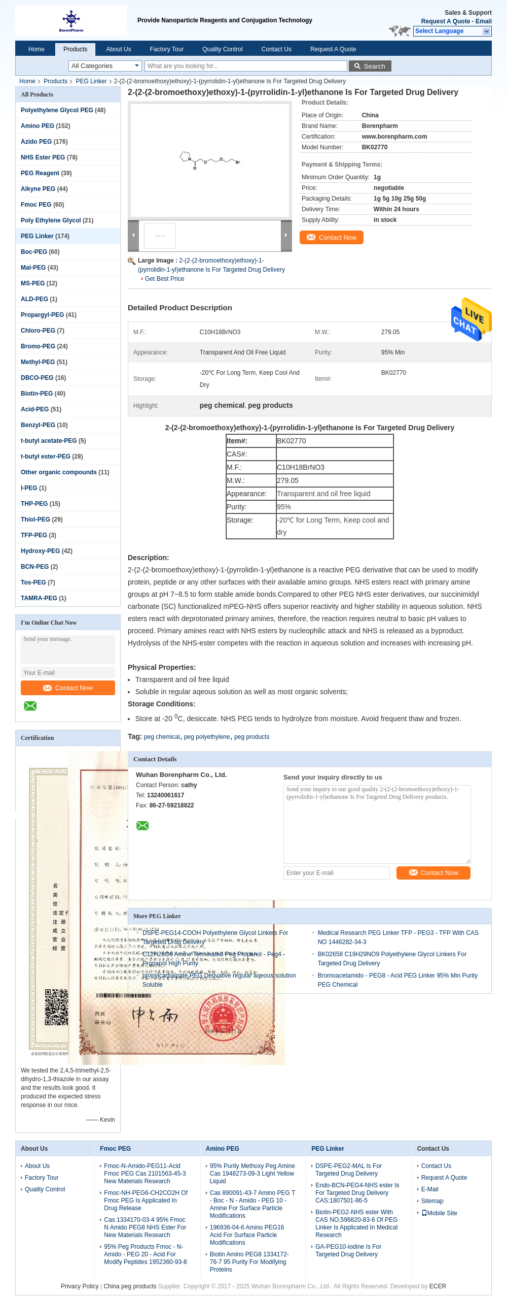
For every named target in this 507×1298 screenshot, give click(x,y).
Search (374, 66)
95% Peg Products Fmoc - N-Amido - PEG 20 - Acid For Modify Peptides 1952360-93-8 (145, 1254)
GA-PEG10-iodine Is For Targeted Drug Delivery (348, 1250)
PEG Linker (91, 81)
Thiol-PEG (35, 519)
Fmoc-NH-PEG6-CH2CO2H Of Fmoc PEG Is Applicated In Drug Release (146, 1200)
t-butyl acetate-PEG (49, 440)
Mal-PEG (33, 267)
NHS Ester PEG (43, 157)
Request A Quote (445, 21)
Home (36, 49)
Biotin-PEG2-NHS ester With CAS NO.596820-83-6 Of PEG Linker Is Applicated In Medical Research (356, 1224)
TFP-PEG (34, 535)
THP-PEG (34, 503)
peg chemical (162, 736)
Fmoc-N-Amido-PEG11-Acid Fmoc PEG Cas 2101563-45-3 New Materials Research (145, 1173)
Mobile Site (439, 1213)
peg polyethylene (207, 736)
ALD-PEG (34, 299)
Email (484, 21)
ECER (437, 1286)
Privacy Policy (80, 1286)
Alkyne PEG (38, 188)
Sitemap (432, 1201)
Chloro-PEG (38, 330)
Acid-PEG (35, 409)
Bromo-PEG (38, 346)
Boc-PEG (34, 251)
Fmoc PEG (36, 204)
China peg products (129, 1286)
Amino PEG (37, 125)
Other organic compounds (59, 472)
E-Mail (430, 1189)
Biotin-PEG (37, 393)
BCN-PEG (35, 566)
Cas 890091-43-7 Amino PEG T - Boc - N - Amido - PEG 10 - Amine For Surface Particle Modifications (252, 1204)
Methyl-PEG (38, 362)
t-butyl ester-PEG (45, 456)
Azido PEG (36, 141)
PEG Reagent (40, 173)
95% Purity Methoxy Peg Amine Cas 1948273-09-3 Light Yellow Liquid (252, 1173)
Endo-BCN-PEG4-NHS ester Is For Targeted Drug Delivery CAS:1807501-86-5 (357, 1193)
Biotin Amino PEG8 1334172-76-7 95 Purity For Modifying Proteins (249, 1262)
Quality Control (222, 49)
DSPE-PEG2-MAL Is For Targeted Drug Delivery (348, 1169)
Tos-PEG (33, 582)
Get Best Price (164, 278)
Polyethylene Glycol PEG (57, 110)
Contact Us (277, 49)
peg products (251, 736)
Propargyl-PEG (42, 314)
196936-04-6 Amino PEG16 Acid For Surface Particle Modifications (247, 1235)
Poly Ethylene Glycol (51, 220)
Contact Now (68, 688)
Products (75, 49)
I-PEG (29, 488)
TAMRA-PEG (39, 598)
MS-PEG (33, 283)
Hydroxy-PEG (40, 551)
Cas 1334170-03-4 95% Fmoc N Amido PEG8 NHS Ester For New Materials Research (145, 1227)
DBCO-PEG (37, 377)
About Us (118, 49)
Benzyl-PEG (38, 425)
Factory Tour (167, 49)
